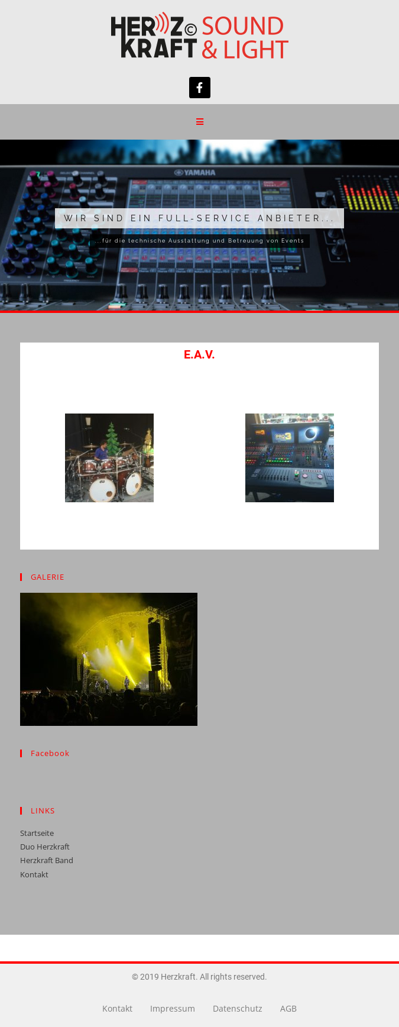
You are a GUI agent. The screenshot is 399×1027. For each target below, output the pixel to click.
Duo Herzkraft (45, 846)
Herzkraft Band (46, 860)
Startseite (37, 833)
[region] (199, 225)
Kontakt (34, 874)
